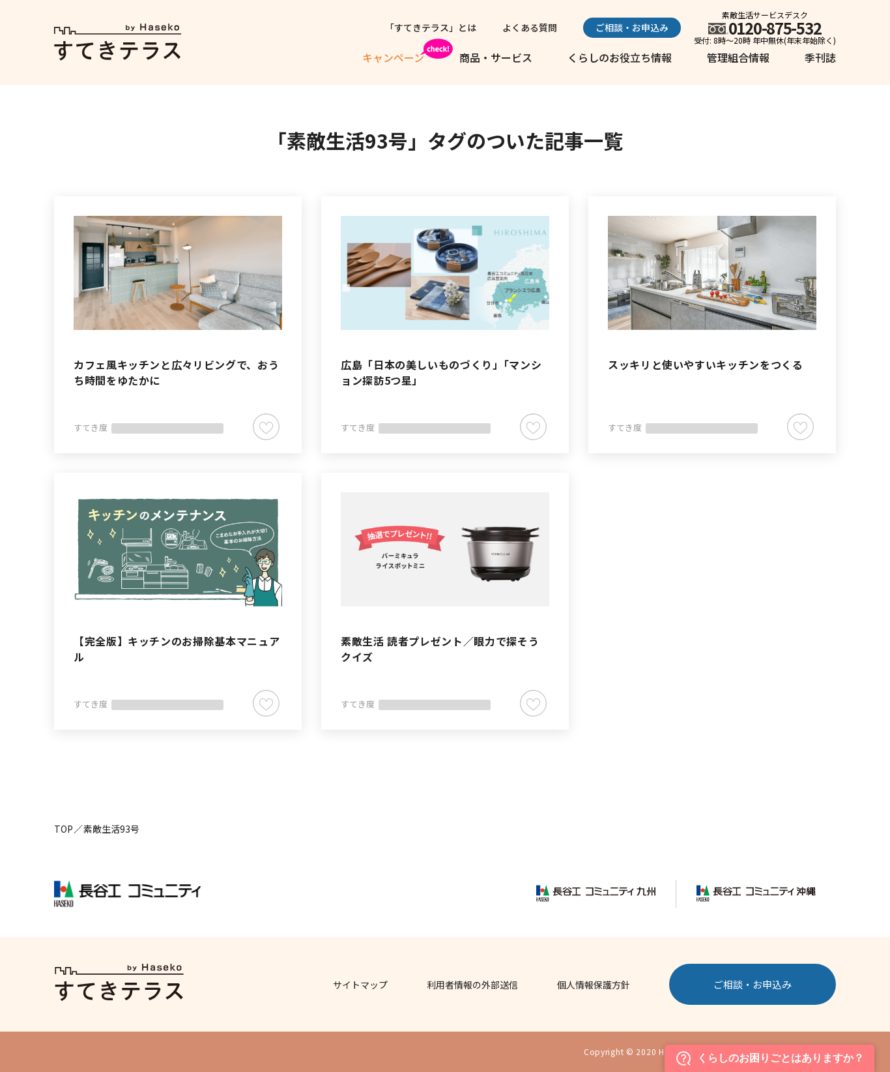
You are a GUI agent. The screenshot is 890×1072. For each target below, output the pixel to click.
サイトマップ (360, 984)
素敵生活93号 (111, 828)
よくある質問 (529, 27)
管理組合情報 (738, 57)
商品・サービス (495, 57)
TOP (63, 828)
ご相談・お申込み (632, 27)
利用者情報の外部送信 (472, 984)
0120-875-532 (775, 27)
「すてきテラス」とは (430, 27)
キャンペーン (393, 57)
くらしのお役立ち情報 (619, 57)
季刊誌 (820, 57)
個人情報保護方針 (593, 984)
